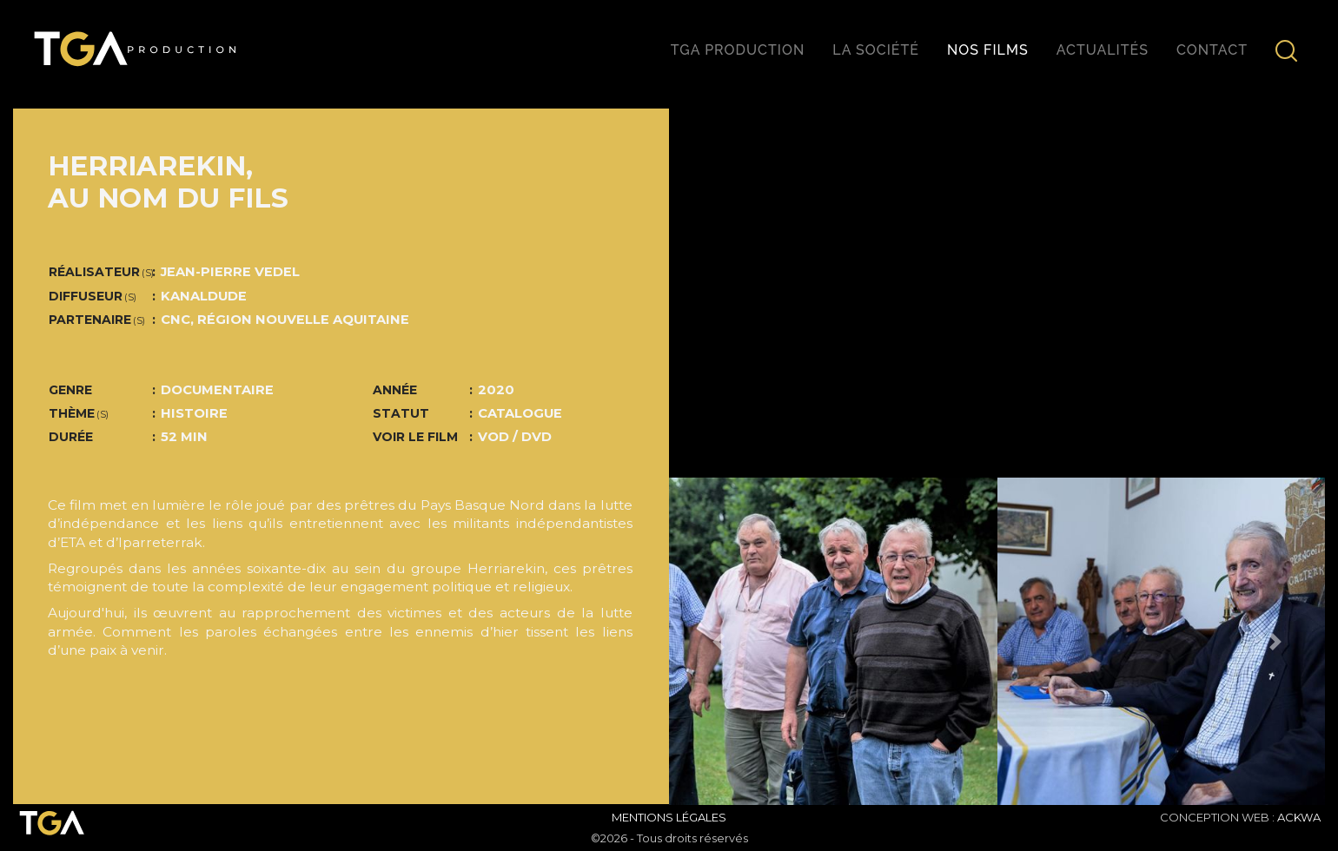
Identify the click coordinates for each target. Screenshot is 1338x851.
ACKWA (1299, 817)
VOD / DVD (515, 437)
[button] (718, 642)
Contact (1212, 50)
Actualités (1102, 50)
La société (875, 50)
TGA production (738, 50)
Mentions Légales (669, 817)
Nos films (988, 50)
